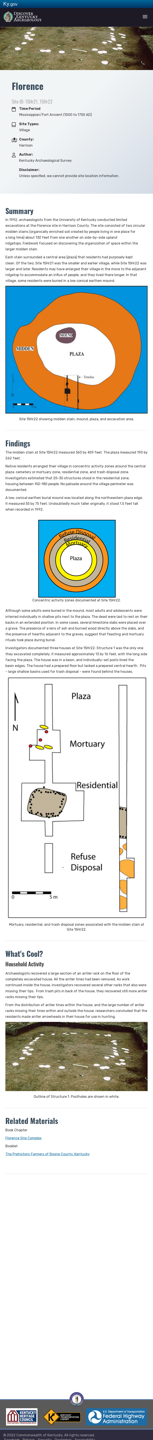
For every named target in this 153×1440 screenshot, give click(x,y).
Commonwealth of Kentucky (39, 1435)
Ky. (10, 4)
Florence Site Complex (23, 1138)
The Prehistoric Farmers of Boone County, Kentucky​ (47, 1154)
